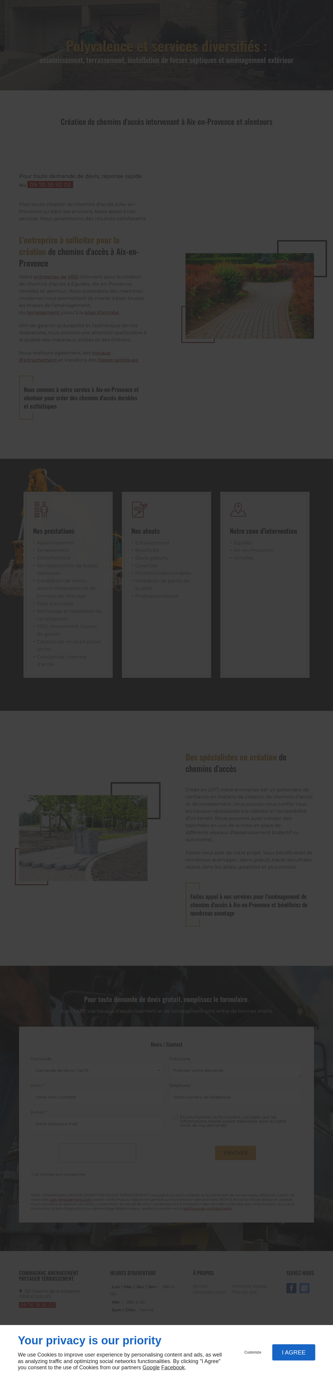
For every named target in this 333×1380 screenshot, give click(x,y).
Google (151, 1367)
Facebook (173, 1367)
